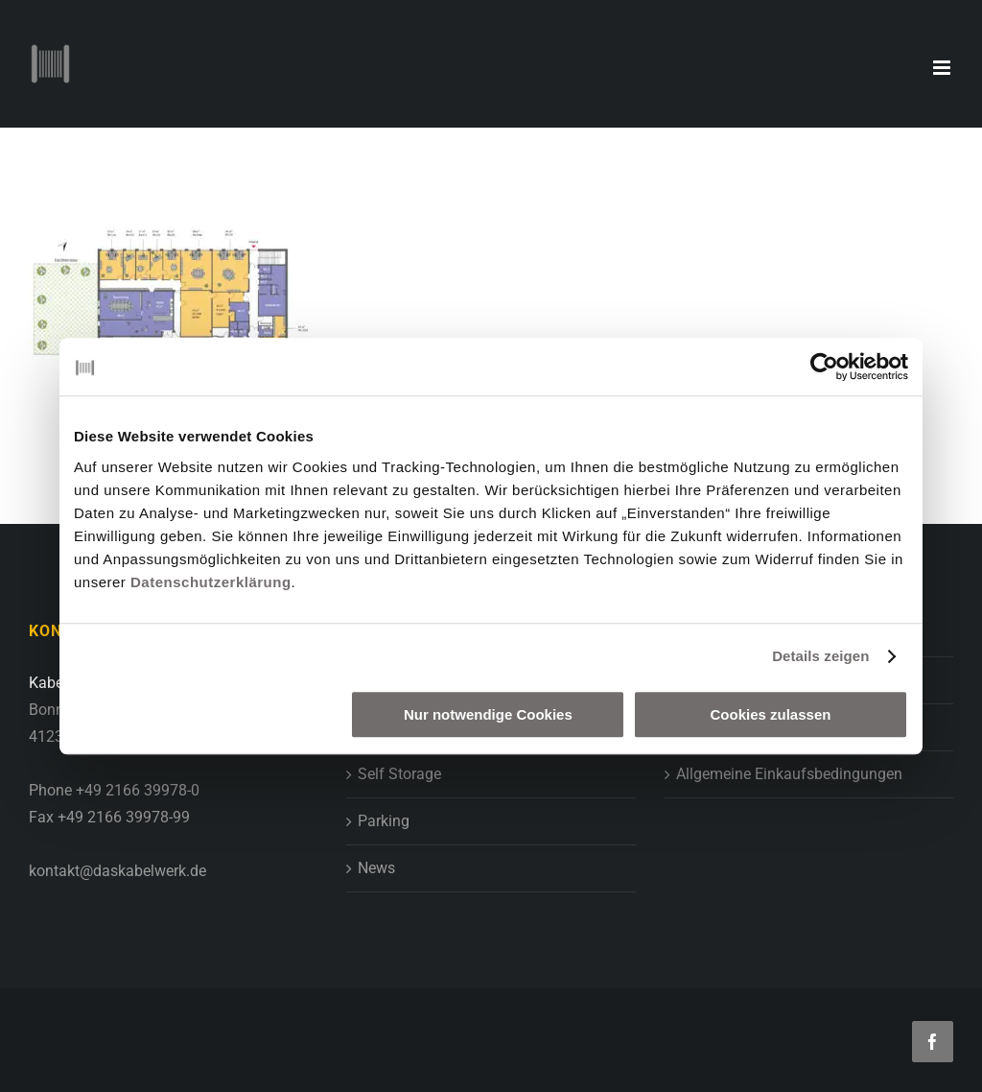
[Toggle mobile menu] (943, 68)
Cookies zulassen (771, 714)
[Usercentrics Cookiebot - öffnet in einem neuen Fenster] (824, 366)
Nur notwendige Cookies (488, 714)
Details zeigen (820, 656)
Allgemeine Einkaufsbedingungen (789, 774)
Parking (383, 821)
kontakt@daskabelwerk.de (117, 871)
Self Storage (399, 774)
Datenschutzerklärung (211, 582)
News (376, 868)
